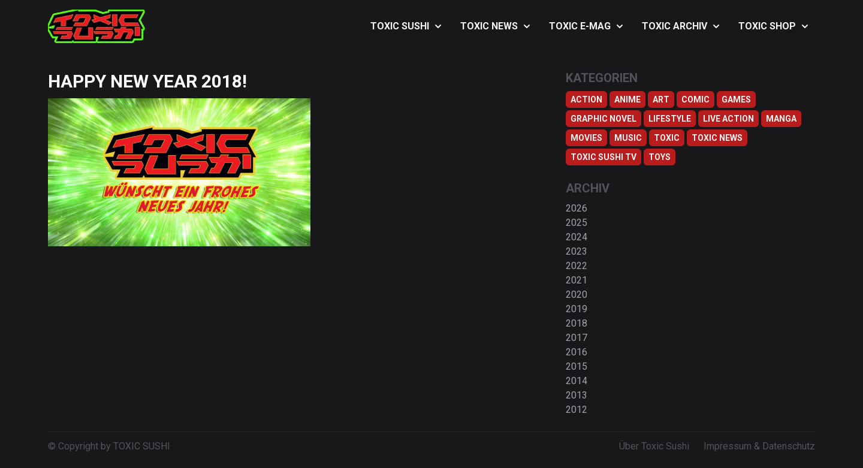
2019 (576, 309)
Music (628, 138)
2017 (576, 337)
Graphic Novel (603, 118)
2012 (576, 409)
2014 (576, 381)
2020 (576, 294)
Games (736, 99)
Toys (659, 157)
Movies (586, 138)
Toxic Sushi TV (603, 157)
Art (661, 99)
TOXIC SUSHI (405, 26)
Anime (627, 99)
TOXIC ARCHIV (680, 26)
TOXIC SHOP (773, 26)
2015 (576, 366)
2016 (576, 352)
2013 (576, 395)
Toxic (667, 138)
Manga (781, 118)
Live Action (728, 118)
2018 (576, 323)
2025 (576, 222)
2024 (576, 237)
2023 (576, 251)
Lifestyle (669, 118)
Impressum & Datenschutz (759, 446)
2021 (576, 280)
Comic (695, 99)
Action (586, 99)
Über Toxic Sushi (654, 446)
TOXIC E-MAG (586, 26)
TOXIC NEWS (495, 26)
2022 (576, 265)
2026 (576, 208)
